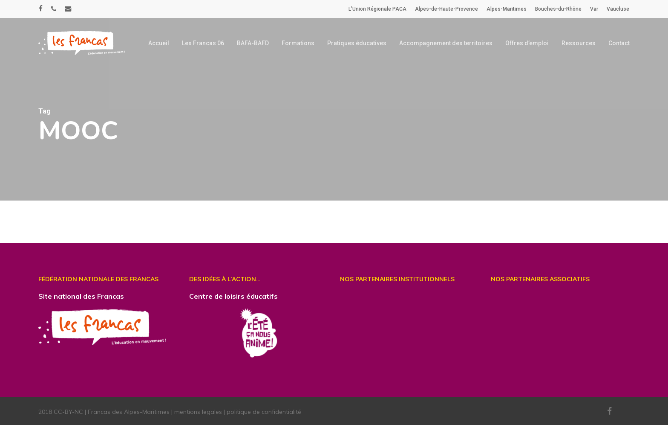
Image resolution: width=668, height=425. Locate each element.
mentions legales (198, 412)
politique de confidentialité (264, 412)
